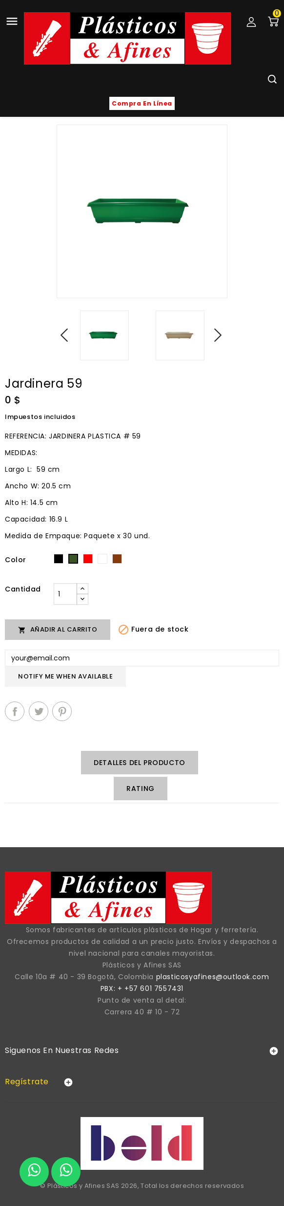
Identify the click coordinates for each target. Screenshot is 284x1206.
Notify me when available (65, 676)
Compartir (14, 711)
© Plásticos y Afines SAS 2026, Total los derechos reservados (142, 1185)
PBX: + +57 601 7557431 (142, 988)
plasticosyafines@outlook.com (212, 977)
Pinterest (62, 711)
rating (140, 788)
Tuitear (38, 711)
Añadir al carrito (57, 629)
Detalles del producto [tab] (139, 762)
